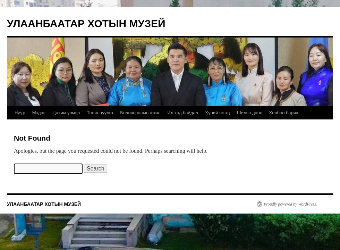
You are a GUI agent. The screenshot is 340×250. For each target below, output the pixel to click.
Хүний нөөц (217, 112)
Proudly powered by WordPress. (290, 204)
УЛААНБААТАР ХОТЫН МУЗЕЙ (86, 23)
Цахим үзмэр (66, 112)
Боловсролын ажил (140, 112)
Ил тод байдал (183, 112)
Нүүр (20, 112)
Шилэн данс (249, 112)
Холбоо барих (283, 112)
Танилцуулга (100, 112)
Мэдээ (38, 112)
